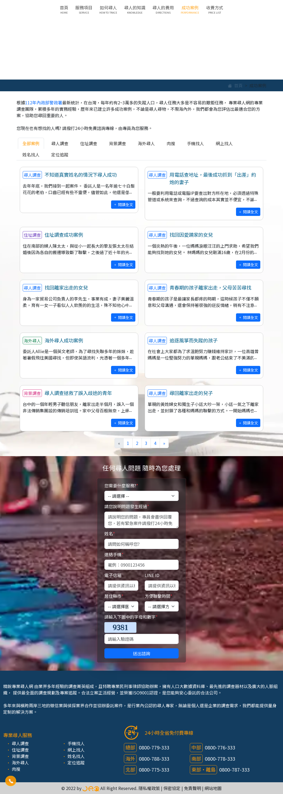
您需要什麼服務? (121, 485)
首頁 (64, 9)
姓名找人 (31, 154)
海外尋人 (146, 143)
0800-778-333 (220, 758)
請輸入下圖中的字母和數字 (131, 617)
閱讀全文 (123, 204)
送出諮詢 (141, 653)
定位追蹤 (59, 154)
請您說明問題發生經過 (126, 506)
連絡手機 (113, 554)
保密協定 (171, 788)
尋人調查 (59, 143)
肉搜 (171, 143)
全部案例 (31, 143)
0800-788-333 (154, 758)
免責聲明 (192, 788)
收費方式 (214, 9)
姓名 (109, 533)
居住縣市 (113, 596)
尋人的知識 (135, 9)
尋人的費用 (163, 9)
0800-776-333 (220, 747)
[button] (10, 781)
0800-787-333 (234, 769)
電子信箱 (112, 575)
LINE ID (152, 575)
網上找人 (224, 143)
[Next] (164, 443)
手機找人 (195, 143)
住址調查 (88, 143)
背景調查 (117, 143)
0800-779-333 (154, 747)
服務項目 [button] (83, 9)
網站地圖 (213, 788)
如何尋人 (108, 9)
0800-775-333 (154, 769)
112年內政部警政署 (43, 102)
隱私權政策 (149, 788)
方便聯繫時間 (158, 596)
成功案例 (190, 9)
